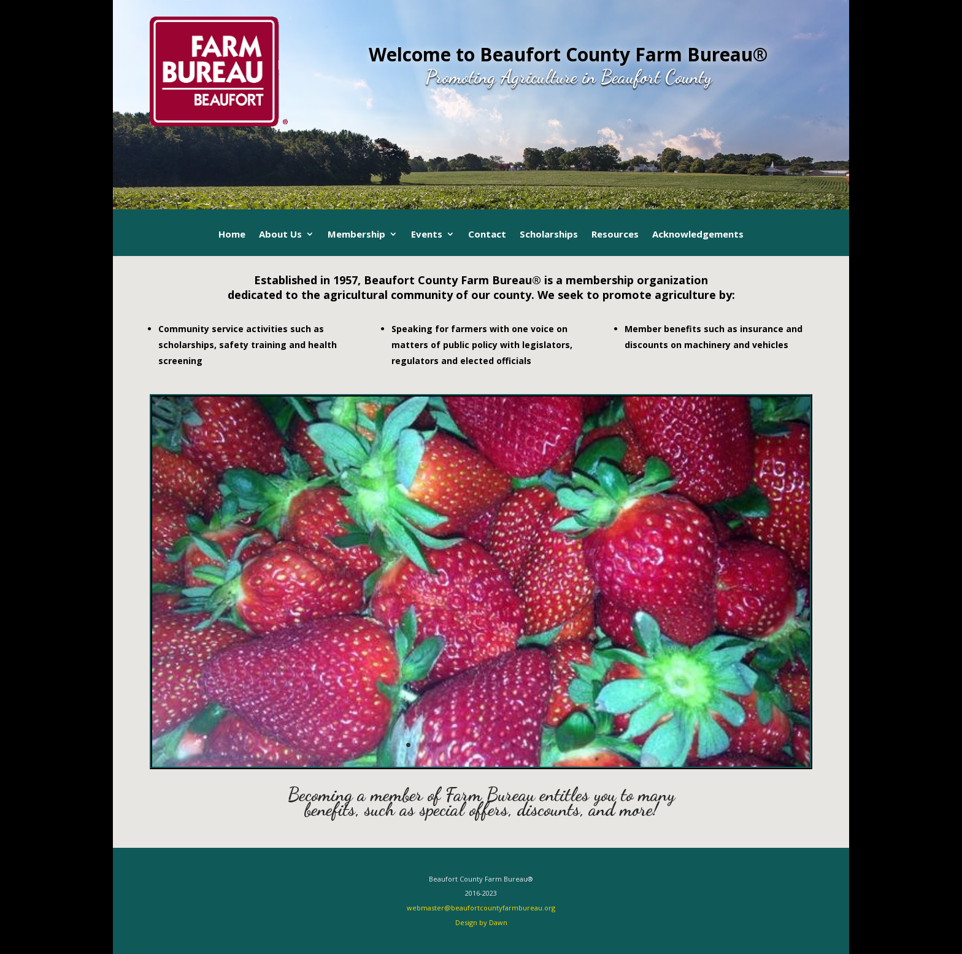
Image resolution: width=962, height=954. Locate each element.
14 (544, 745)
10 (502, 745)
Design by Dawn (481, 922)
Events (426, 235)
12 (523, 745)
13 (533, 745)
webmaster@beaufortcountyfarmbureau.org (481, 907)
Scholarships (549, 235)
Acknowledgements (698, 235)
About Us (280, 235)
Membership (356, 235)
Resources (615, 235)
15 (554, 745)
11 (512, 745)
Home (231, 235)
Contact (487, 235)
